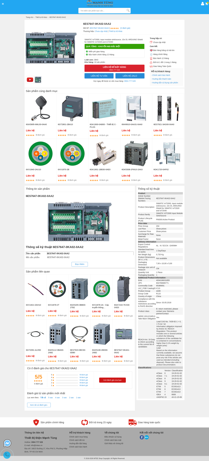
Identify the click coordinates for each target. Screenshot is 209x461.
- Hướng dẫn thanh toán (161, 79)
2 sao (71, 397)
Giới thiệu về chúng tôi (113, 443)
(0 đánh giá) (125, 28)
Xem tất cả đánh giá (39, 405)
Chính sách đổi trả (77, 440)
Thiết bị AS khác (115, 31)
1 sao (78, 397)
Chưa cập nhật (101, 31)
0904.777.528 (130, 81)
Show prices (161, 229)
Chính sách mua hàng (78, 437)
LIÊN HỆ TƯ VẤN (99, 76)
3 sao (64, 397)
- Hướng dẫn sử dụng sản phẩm (164, 83)
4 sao (57, 397)
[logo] (102, 3)
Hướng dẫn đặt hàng (78, 443)
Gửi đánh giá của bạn (112, 380)
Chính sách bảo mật (112, 440)
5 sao (50, 397)
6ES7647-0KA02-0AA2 (99, 28)
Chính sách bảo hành (78, 447)
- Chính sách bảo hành (160, 75)
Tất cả (43, 397)
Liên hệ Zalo (130, 76)
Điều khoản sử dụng (112, 437)
